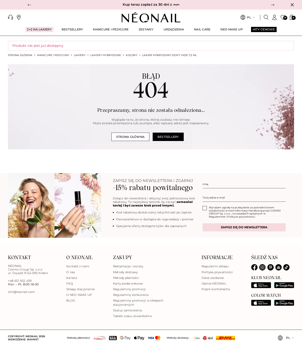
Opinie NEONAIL (214, 283)
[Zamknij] (292, 5)
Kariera (71, 278)
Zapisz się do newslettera (244, 227)
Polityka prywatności (217, 272)
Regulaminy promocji (129, 289)
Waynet (33, 339)
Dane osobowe (213, 278)
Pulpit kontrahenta (216, 289)
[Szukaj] (266, 17)
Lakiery (80, 55)
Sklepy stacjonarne (80, 289)
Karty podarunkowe (128, 283)
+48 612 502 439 (20, 281)
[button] (29, 5)
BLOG (70, 300)
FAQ (69, 283)
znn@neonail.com (21, 292)
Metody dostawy (125, 272)
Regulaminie (217, 216)
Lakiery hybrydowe (105, 55)
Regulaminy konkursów (131, 295)
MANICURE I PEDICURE (53, 55)
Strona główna (20, 55)
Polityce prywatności (241, 216)
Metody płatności (126, 278)
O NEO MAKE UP (79, 295)
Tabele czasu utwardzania (132, 316)
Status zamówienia (127, 310)
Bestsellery (168, 137)
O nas (70, 272)
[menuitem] (39, 31)
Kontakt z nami (77, 266)
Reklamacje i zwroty (128, 266)
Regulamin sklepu (215, 266)
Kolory (131, 55)
